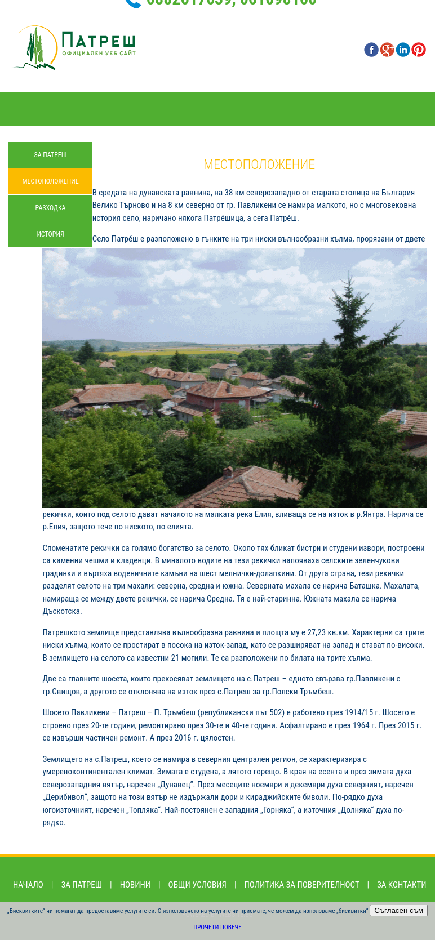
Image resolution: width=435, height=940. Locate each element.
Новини (135, 885)
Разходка (50, 208)
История (50, 234)
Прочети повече (217, 927)
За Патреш (50, 155)
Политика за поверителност (302, 885)
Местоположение (50, 181)
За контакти (402, 885)
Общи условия (197, 885)
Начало (28, 885)
